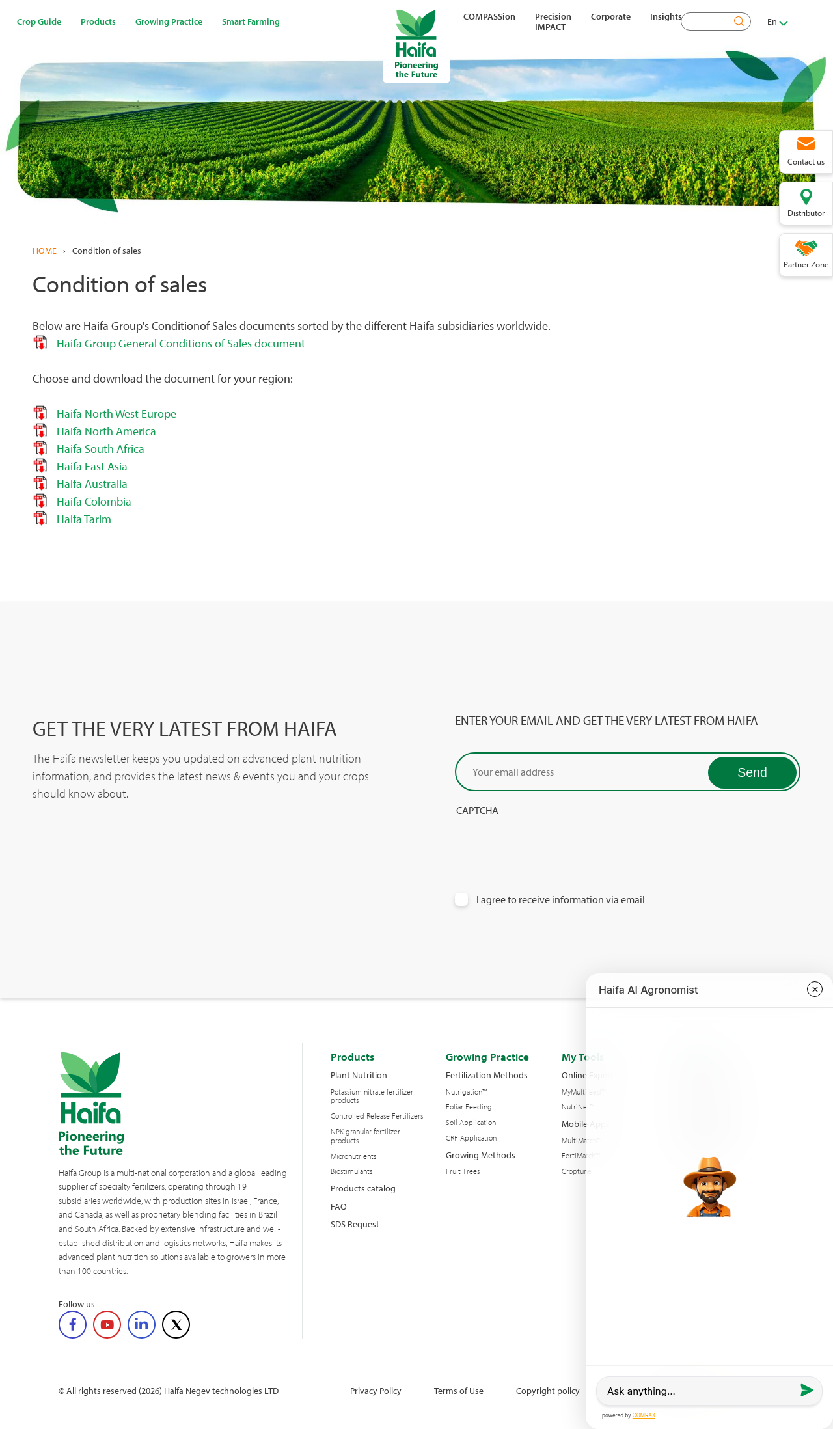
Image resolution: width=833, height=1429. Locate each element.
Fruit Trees (463, 1171)
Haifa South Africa (100, 448)
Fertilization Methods (487, 1074)
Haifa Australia (91, 483)
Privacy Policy (376, 1390)
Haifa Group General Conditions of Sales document (177, 343)
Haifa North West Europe (116, 413)
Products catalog (363, 1187)
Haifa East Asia (92, 466)
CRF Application (471, 1138)
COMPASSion (489, 16)
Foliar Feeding (469, 1106)
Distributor (806, 213)
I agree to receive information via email (560, 899)
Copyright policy (548, 1390)
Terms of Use (459, 1390)
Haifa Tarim (84, 518)
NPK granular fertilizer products (365, 1136)
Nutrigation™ (466, 1091)
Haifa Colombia (94, 501)
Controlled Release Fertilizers (377, 1116)
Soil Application (471, 1122)
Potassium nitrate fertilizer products (372, 1096)
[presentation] (554, 842)
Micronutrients (353, 1156)
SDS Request (355, 1223)
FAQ (339, 1206)
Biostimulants (351, 1171)
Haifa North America (106, 431)
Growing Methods (480, 1154)
